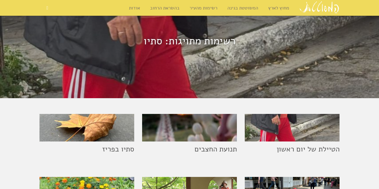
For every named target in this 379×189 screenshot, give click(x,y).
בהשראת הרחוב (165, 8)
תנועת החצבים (216, 149)
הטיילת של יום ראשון (308, 149)
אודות (134, 8)
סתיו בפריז (118, 149)
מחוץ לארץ (279, 8)
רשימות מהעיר (204, 8)
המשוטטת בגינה (243, 8)
